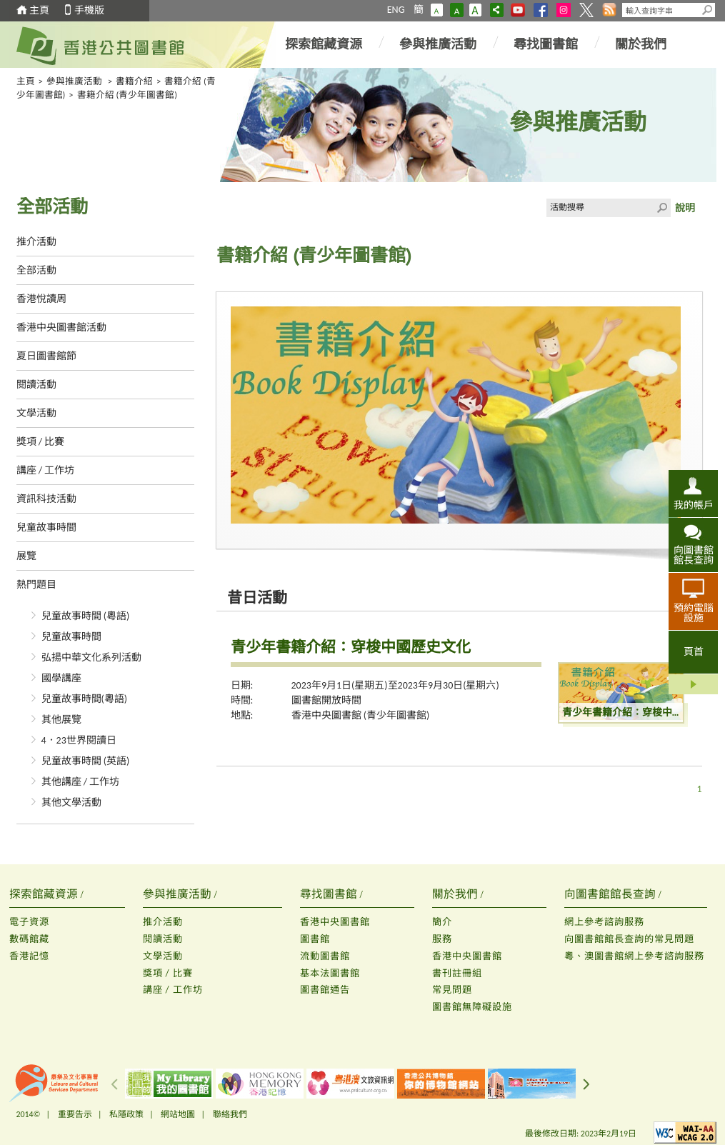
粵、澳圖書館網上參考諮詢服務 (634, 956)
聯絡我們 (230, 1114)
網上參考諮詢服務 (604, 922)
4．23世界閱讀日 (78, 740)
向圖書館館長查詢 (694, 555)
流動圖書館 (325, 956)
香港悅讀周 (41, 299)
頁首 (694, 652)
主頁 (39, 10)
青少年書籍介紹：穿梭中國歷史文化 (351, 647)
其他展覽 (61, 720)
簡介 (442, 922)
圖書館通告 (325, 990)
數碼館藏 (29, 939)
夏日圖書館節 (46, 356)
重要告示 (75, 1114)
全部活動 (36, 270)
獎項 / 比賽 (40, 442)
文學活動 (36, 413)
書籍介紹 (134, 81)
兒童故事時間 (46, 527)
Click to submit (661, 208)
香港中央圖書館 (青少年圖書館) (360, 715)
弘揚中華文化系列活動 (91, 657)
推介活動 (36, 242)
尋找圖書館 (546, 44)
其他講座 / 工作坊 (80, 782)
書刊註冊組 (457, 973)
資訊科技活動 (46, 499)
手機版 (89, 10)
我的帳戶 (694, 505)
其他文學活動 (71, 802)
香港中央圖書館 (335, 922)
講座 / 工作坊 (45, 470)
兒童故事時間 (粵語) (85, 616)
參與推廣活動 (437, 44)
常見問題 (452, 990)
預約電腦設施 (694, 613)
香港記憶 (29, 956)
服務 (442, 939)
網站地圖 (178, 1114)
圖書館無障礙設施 (472, 1007)
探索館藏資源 (323, 44)
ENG (396, 10)
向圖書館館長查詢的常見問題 (629, 939)
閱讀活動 (36, 385)
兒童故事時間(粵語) (84, 699)
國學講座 (61, 678)
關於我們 (640, 44)
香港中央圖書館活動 (61, 327)
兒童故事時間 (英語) (85, 761)
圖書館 (315, 939)
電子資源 (29, 922)
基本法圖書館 (330, 973)
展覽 (26, 556)
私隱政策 (126, 1114)
